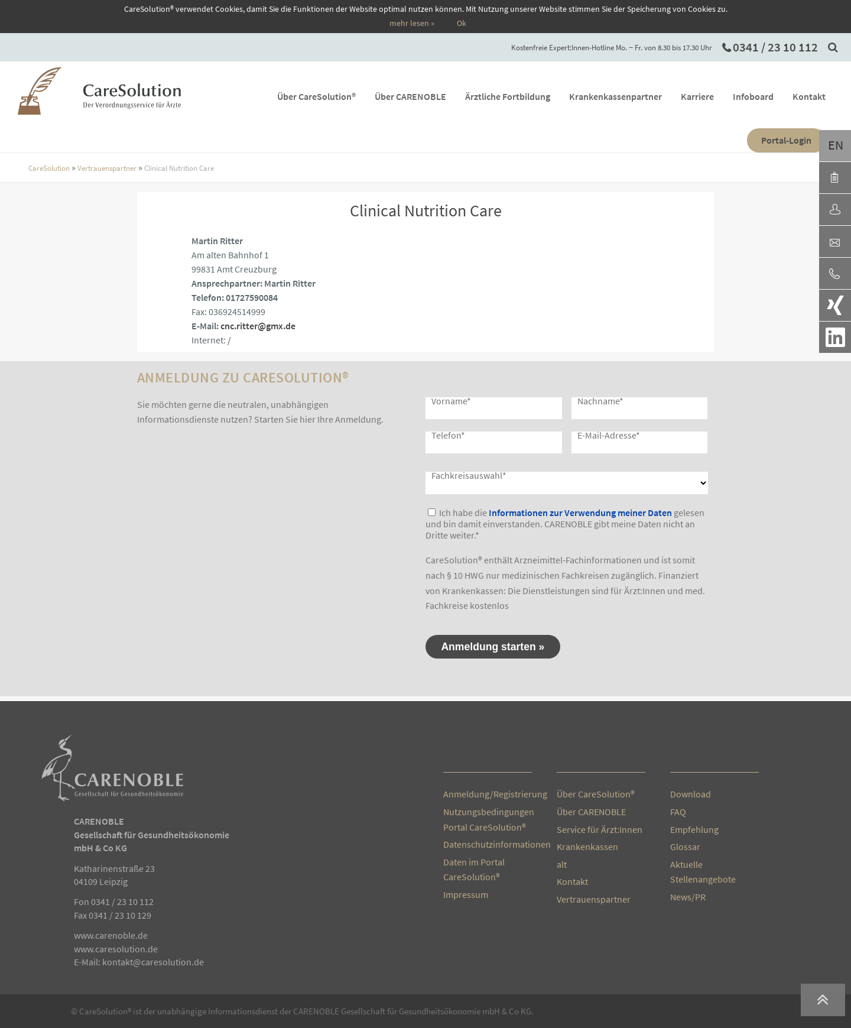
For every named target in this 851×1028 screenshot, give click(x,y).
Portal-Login (799, 140)
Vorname (451, 401)
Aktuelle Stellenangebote (703, 872)
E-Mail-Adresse (608, 435)
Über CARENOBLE (423, 96)
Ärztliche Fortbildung (520, 96)
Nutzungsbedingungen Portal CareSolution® (487, 819)
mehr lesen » (411, 23)
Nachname (600, 401)
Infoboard (765, 96)
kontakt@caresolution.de (153, 962)
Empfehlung (694, 829)
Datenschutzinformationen (487, 844)
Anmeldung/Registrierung (487, 794)
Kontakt (821, 96)
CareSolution (49, 168)
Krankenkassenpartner (628, 96)
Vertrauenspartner (107, 168)
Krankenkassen (587, 846)
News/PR (688, 897)
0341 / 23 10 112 (775, 47)
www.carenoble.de (111, 935)
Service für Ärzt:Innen (599, 829)
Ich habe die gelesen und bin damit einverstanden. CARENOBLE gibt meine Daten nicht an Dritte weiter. (565, 524)
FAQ (678, 812)
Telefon (448, 435)
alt (562, 864)
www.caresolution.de (116, 949)
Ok (461, 23)
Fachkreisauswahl (468, 475)
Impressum (465, 894)
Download (690, 794)
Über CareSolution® (329, 96)
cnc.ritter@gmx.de (257, 326)
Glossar (685, 846)
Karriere (709, 96)
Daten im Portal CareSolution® (474, 869)
